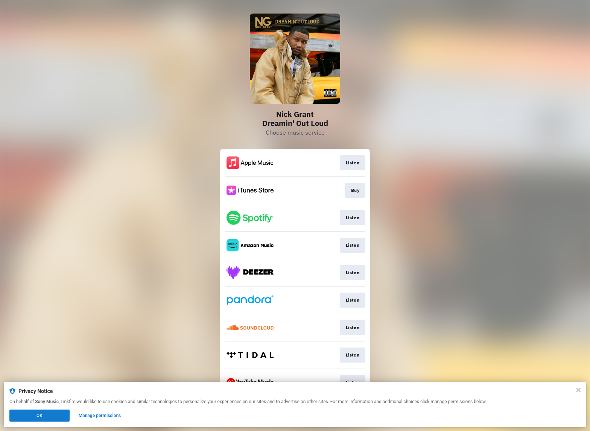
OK (39, 415)
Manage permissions (100, 415)
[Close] (578, 390)
